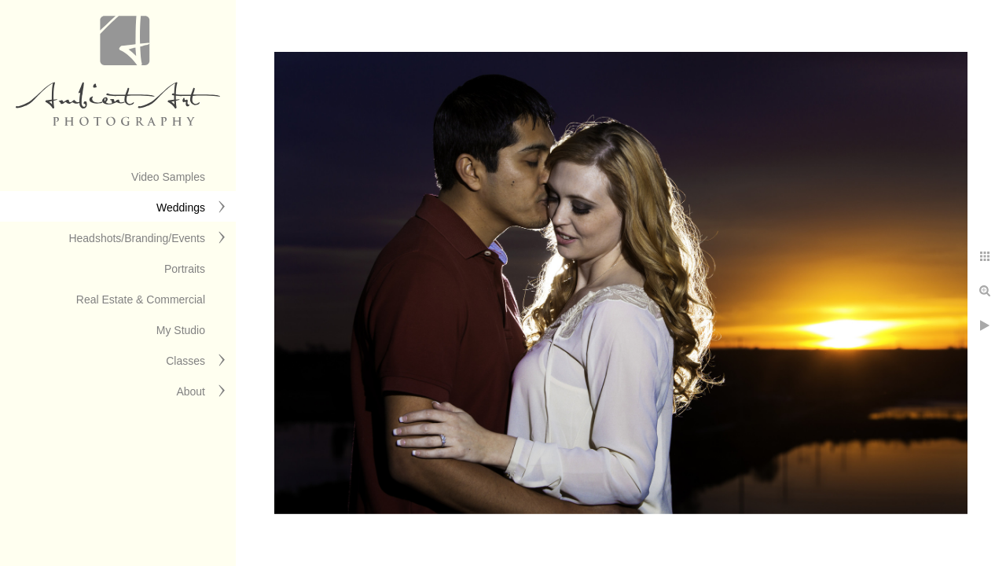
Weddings (180, 207)
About (190, 391)
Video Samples (168, 177)
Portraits (184, 269)
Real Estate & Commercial (140, 299)
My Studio (180, 330)
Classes (185, 361)
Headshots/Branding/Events (136, 238)
